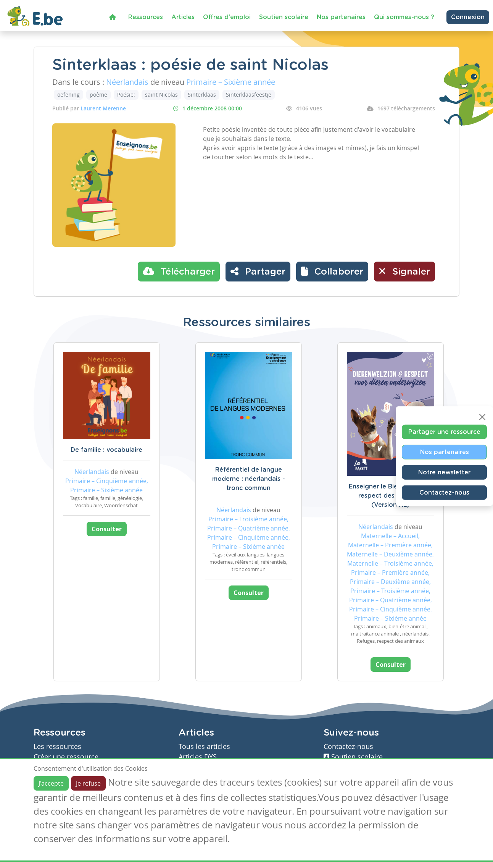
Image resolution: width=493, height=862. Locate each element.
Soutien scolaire (283, 17)
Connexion (468, 17)
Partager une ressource (444, 432)
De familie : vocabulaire (106, 450)
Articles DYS (198, 756)
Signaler (404, 271)
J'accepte (51, 783)
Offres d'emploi (227, 17)
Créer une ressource (66, 756)
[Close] (482, 416)
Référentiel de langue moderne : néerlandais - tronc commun (248, 479)
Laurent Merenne (103, 108)
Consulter (107, 529)
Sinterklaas (202, 94)
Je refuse (88, 783)
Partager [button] (257, 271)
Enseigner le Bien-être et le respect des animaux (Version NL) (390, 496)
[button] (332, 271)
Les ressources (57, 746)
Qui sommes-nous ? (404, 17)
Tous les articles (204, 746)
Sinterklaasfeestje (248, 94)
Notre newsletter (444, 472)
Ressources (145, 17)
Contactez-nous (444, 492)
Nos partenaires (341, 17)
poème (98, 94)
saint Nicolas (161, 94)
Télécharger (179, 271)
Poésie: (126, 94)
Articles (183, 17)
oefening (68, 94)
